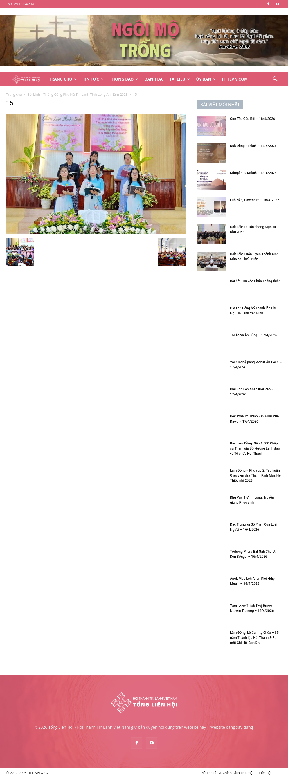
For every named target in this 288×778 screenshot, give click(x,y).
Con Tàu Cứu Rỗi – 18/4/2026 (252, 119)
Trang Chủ (63, 79)
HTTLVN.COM (235, 79)
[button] (275, 79)
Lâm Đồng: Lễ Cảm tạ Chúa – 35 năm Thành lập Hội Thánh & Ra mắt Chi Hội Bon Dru (254, 638)
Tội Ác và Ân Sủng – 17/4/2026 (253, 335)
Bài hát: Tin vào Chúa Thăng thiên (255, 281)
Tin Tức (93, 79)
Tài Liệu (179, 79)
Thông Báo (124, 79)
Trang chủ (14, 94)
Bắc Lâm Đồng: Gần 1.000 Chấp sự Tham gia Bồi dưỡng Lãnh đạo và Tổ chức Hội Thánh (255, 448)
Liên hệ (265, 772)
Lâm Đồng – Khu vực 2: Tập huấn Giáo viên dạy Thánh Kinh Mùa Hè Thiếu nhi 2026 (255, 475)
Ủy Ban (205, 79)
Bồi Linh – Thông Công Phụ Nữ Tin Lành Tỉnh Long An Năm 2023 (77, 94)
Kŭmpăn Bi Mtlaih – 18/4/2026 (253, 173)
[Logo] (26, 79)
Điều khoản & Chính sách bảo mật (227, 772)
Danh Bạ (153, 79)
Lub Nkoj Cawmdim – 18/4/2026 (254, 200)
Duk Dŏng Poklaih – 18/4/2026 (253, 146)
